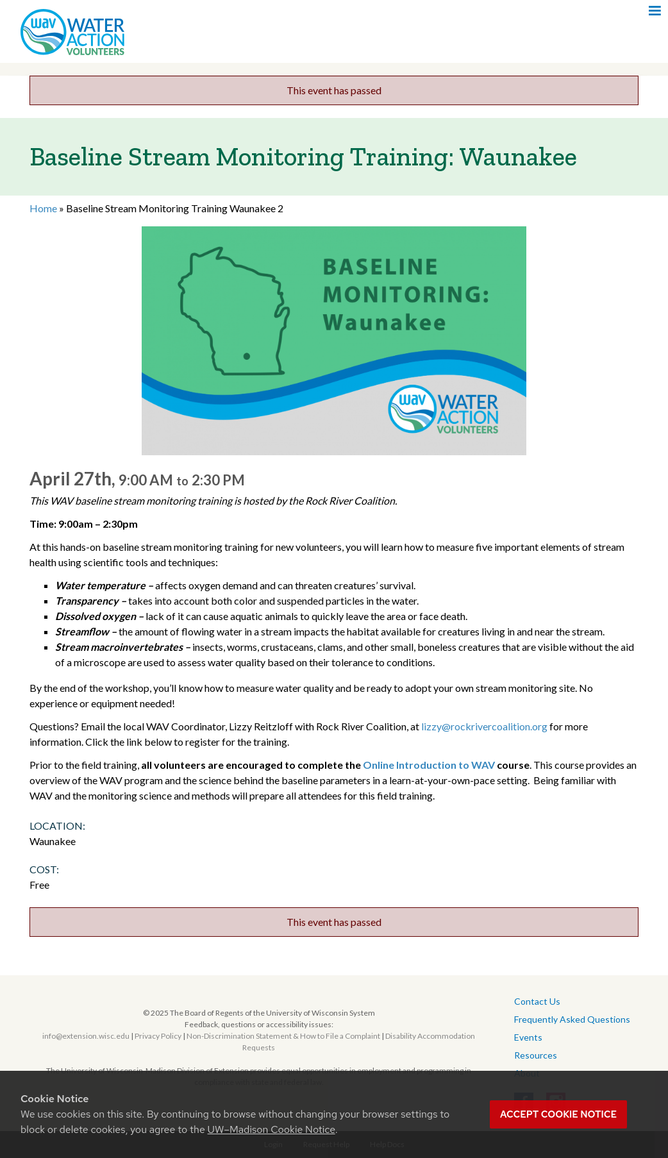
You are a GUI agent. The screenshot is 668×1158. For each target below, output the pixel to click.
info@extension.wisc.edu (85, 1036)
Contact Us (537, 1001)
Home (43, 208)
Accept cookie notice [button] (558, 1114)
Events (528, 1037)
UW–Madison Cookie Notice (271, 1129)
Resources (535, 1055)
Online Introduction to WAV (430, 765)
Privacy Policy (158, 1036)
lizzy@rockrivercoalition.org (484, 726)
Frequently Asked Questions (572, 1019)
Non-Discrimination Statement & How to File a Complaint (283, 1036)
